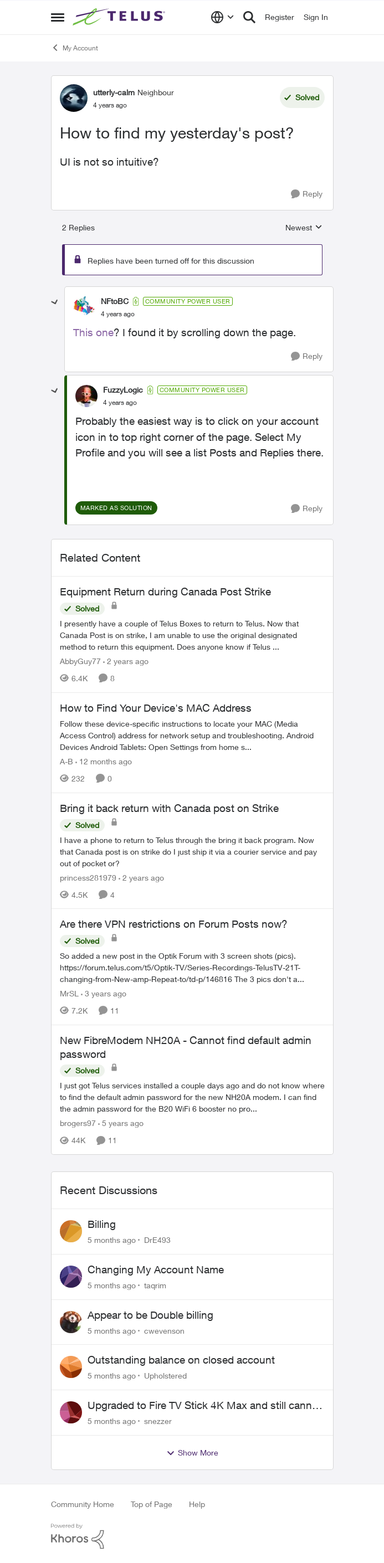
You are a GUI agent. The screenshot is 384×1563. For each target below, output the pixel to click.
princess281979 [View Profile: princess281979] (88, 877)
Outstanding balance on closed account (181, 1360)
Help (197, 1504)
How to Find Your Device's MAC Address (156, 708)
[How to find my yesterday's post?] (118, 314)
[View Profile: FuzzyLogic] (86, 396)
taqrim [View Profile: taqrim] (155, 1285)
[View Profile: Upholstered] (71, 1367)
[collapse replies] (55, 302)
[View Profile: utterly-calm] (74, 98)
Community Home (82, 1504)
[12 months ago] (103, 761)
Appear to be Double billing (150, 1315)
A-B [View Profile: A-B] (66, 761)
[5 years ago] (121, 1123)
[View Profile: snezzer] (71, 1412)
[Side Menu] (57, 17)
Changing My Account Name (156, 1269)
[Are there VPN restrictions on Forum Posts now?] (192, 967)
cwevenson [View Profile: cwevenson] (164, 1330)
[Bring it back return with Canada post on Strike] (192, 851)
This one (93, 332)
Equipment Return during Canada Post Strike (165, 591)
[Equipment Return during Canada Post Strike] (192, 635)
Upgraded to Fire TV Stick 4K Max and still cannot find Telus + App (204, 1405)
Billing (102, 1224)
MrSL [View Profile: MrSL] (69, 993)
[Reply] (307, 194)
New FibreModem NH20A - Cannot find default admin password (185, 1047)
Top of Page (151, 1504)
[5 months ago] (112, 1240)
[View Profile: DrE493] (71, 1231)
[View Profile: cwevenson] (71, 1322)
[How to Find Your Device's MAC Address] (192, 735)
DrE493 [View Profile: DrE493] (157, 1240)
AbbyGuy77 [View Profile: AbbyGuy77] (80, 661)
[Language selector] (222, 17)
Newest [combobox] (303, 228)
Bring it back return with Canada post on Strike (169, 808)
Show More (192, 1453)
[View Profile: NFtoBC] (84, 307)
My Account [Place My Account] (74, 47)
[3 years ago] (103, 993)
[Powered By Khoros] (192, 1536)
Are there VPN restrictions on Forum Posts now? (174, 924)
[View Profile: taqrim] (71, 1277)
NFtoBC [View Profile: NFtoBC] (115, 301)
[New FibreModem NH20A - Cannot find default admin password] (192, 1096)
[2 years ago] (126, 661)
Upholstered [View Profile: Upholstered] (165, 1375)
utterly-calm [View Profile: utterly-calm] (114, 92)
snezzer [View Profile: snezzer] (158, 1421)
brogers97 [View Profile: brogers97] (78, 1123)
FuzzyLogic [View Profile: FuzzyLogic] (123, 389)
